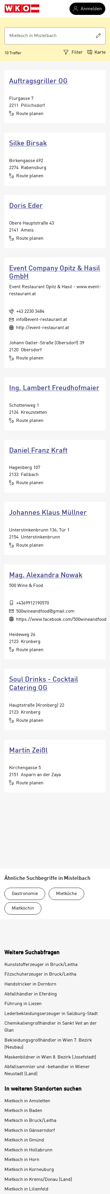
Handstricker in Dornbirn (30, 984)
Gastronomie (25, 893)
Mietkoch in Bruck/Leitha (30, 1120)
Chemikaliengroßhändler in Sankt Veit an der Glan (50, 1027)
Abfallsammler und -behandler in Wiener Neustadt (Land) (47, 1070)
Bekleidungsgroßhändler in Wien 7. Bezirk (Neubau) (48, 1044)
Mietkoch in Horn (21, 1159)
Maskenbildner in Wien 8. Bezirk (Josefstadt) (50, 1057)
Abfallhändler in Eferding (30, 994)
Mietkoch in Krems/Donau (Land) (38, 1179)
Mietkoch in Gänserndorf (29, 1130)
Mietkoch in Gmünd (24, 1140)
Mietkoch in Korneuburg (29, 1169)
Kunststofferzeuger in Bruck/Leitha (40, 964)
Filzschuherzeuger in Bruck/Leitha (40, 974)
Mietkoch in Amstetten (27, 1101)
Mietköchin (23, 908)
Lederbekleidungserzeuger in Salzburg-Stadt (51, 1013)
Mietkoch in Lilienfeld (26, 1189)
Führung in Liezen (23, 1004)
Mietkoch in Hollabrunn (28, 1150)
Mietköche (66, 893)
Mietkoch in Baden (23, 1110)
